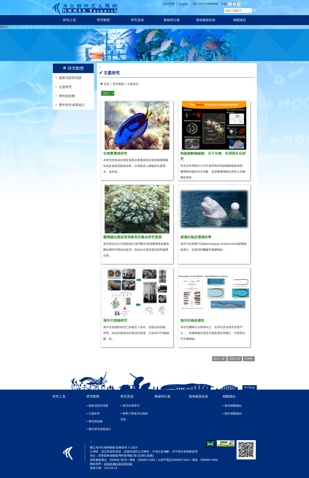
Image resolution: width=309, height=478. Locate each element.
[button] (255, 10)
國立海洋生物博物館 (205, 3)
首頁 (106, 84)
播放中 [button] (4, 27)
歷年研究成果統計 (72, 105)
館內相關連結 (233, 405)
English (183, 4)
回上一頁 (219, 358)
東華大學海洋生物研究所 (134, 416)
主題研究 (65, 87)
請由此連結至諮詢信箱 (118, 463)
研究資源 (137, 20)
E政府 (210, 444)
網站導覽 (169, 3)
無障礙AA (226, 443)
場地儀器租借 (205, 20)
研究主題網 (84, 7)
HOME (249, 358)
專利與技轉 (67, 96)
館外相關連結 (233, 413)
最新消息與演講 (70, 77)
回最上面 (234, 358)
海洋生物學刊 (130, 405)
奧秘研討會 (172, 20)
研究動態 (103, 20)
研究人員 (69, 20)
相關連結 (239, 20)
